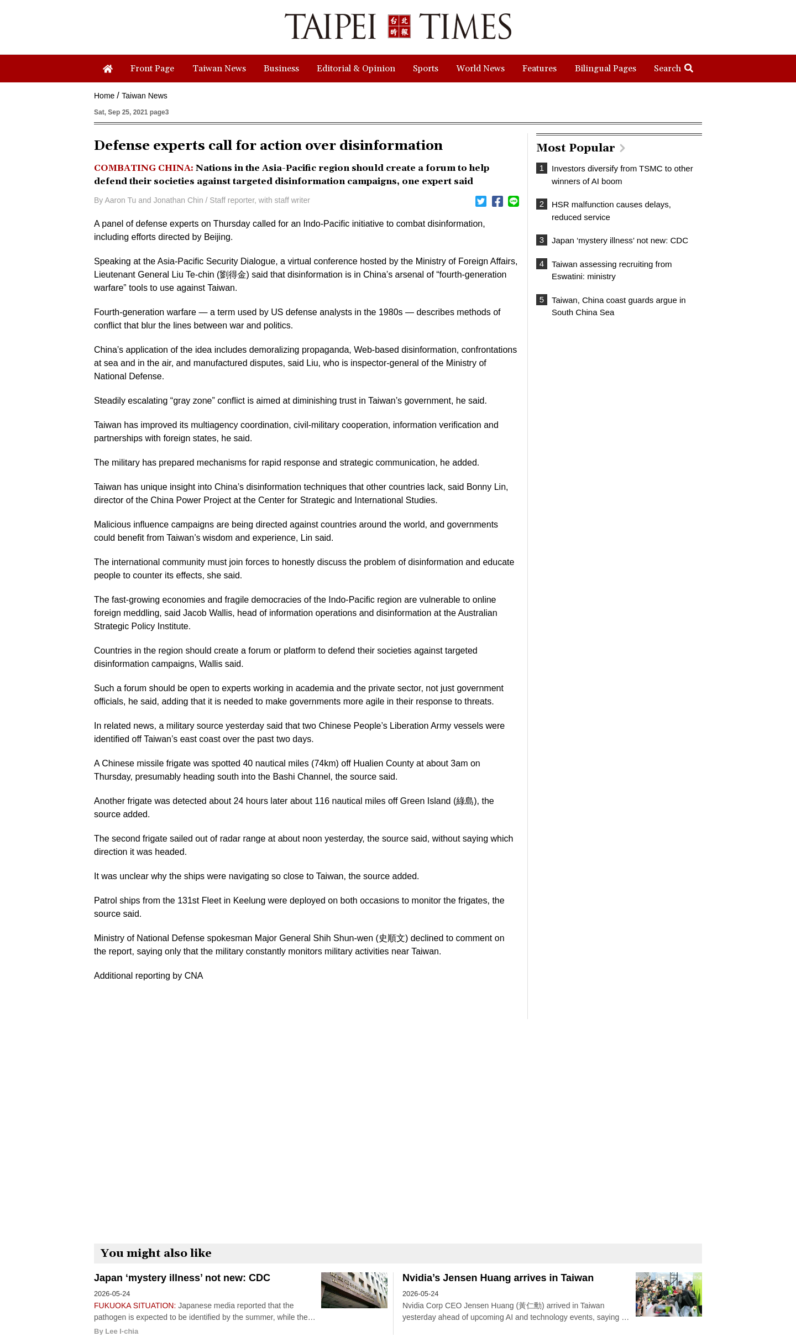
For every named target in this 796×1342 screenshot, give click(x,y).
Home (104, 95)
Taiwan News (144, 95)
